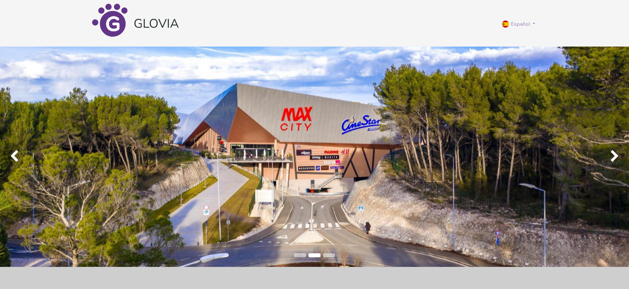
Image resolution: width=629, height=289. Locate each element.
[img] (25, 157)
